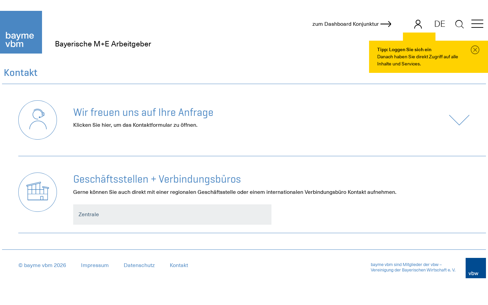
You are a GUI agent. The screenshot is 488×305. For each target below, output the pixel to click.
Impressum (95, 265)
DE (439, 24)
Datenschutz (139, 265)
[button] (477, 25)
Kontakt (179, 265)
